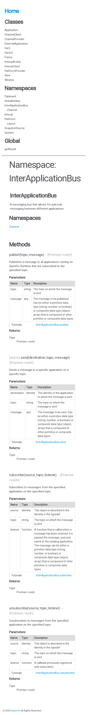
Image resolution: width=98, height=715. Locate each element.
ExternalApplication (16, 43)
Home (12, 11)
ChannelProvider (14, 39)
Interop (9, 114)
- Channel (11, 110)
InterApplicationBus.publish (52, 324)
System (9, 132)
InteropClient (12, 66)
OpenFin (15, 710)
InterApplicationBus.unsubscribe (55, 672)
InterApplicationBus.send (51, 442)
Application (11, 30)
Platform (10, 119)
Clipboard (10, 96)
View (7, 75)
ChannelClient (13, 34)
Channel (14, 226)
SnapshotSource (15, 128)
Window (9, 79)
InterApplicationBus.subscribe (54, 575)
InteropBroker (13, 61)
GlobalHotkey (12, 100)
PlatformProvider (15, 70)
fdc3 (7, 48)
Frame (8, 57)
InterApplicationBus (16, 105)
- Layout (10, 123)
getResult (10, 149)
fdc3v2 (9, 52)
